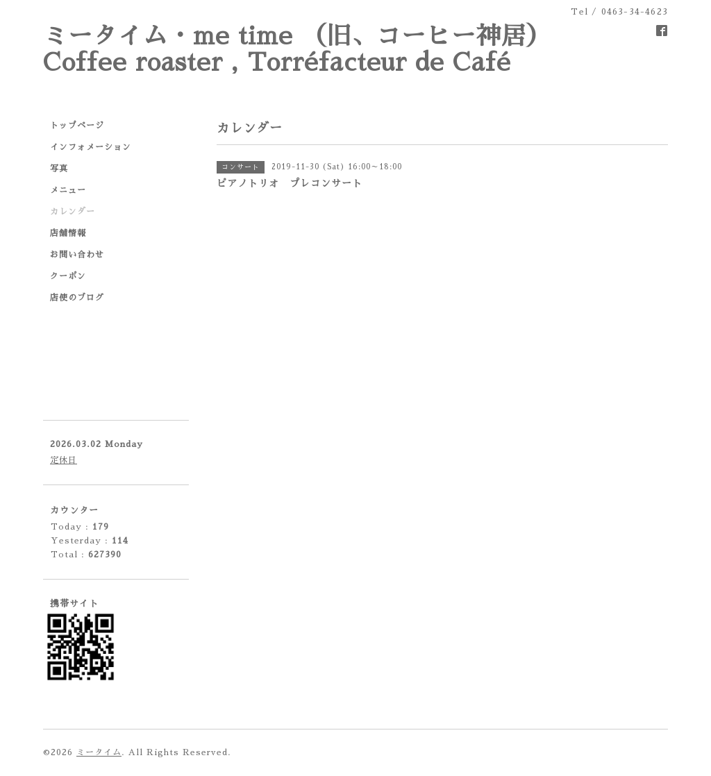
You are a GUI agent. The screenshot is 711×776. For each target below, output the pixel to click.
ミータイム (99, 752)
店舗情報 (68, 233)
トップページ (77, 125)
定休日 (63, 460)
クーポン (68, 276)
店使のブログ (77, 298)
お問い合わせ (77, 255)
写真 (59, 169)
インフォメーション (90, 147)
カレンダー (72, 212)
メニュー (68, 190)
